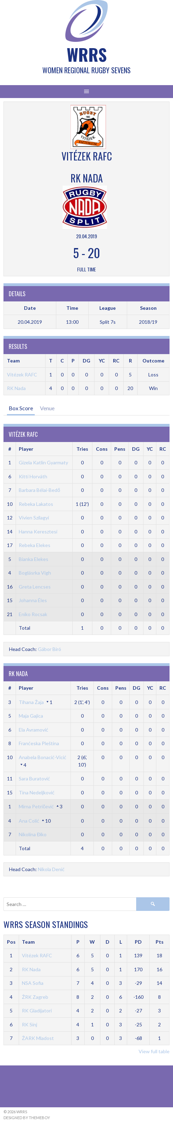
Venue (47, 408)
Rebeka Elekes (34, 545)
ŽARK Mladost (38, 1038)
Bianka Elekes (33, 559)
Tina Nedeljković (37, 792)
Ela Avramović (33, 730)
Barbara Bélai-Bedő (39, 490)
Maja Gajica (31, 716)
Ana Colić (29, 821)
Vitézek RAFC (22, 374)
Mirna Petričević (36, 806)
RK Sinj (29, 1024)
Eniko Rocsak (33, 614)
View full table (154, 1051)
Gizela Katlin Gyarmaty (43, 462)
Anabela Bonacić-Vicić (42, 757)
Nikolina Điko (33, 834)
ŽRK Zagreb (35, 997)
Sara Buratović (34, 778)
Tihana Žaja (31, 702)
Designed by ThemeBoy (26, 1117)
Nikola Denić (51, 869)
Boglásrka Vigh (35, 573)
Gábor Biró (49, 649)
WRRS (87, 54)
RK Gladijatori (37, 1010)
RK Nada (16, 388)
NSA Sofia (32, 983)
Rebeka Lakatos (36, 504)
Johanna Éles (33, 600)
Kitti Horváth (33, 476)
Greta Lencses (35, 587)
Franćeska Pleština (39, 743)
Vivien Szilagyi (34, 518)
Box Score (21, 408)
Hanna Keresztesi (38, 531)
